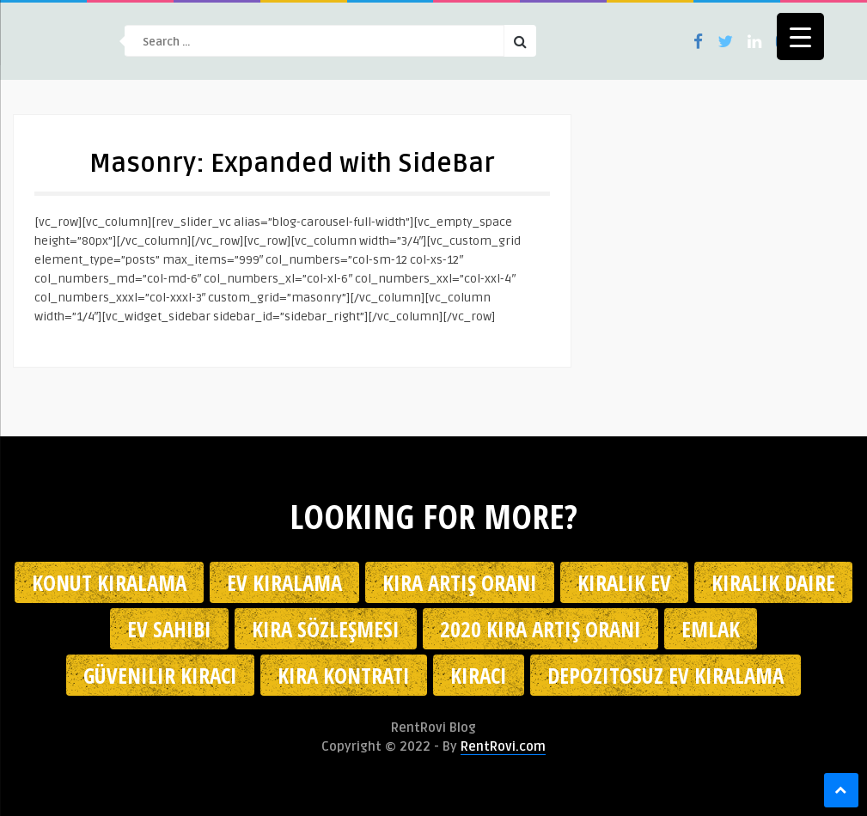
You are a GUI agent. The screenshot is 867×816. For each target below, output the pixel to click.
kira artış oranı (459, 582)
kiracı (478, 675)
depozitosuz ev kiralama (665, 675)
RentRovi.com (503, 746)
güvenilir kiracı (160, 675)
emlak (710, 628)
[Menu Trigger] (800, 36)
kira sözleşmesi (326, 628)
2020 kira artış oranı (540, 628)
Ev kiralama (284, 582)
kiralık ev (624, 582)
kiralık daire (773, 582)
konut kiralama (109, 582)
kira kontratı (344, 675)
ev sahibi (169, 628)
